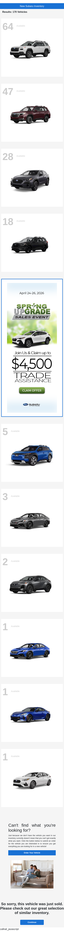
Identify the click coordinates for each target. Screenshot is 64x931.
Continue (32, 922)
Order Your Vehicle (32, 853)
